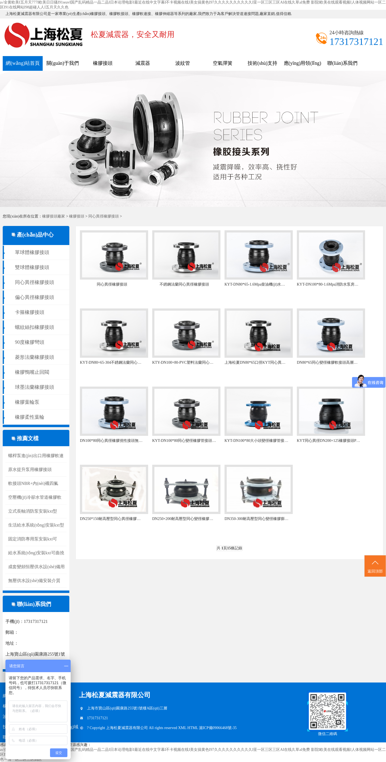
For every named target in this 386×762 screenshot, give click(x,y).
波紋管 (182, 63)
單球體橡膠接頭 (32, 252)
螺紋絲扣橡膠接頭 (34, 327)
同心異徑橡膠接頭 (103, 216)
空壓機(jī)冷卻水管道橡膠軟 (34, 497)
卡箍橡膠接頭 (29, 312)
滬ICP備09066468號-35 (217, 728)
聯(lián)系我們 (342, 63)
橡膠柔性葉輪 (29, 417)
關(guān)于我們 (62, 63)
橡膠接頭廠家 (53, 216)
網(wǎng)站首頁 (23, 63)
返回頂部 (375, 566)
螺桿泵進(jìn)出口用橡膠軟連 (36, 455)
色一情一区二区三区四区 (21, 759)
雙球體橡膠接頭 (32, 267)
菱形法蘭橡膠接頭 (34, 357)
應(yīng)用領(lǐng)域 (302, 65)
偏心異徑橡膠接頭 (34, 297)
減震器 (142, 63)
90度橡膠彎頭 (29, 342)
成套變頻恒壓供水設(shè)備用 (36, 566)
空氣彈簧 (222, 63)
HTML (193, 728)
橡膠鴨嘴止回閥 (32, 372)
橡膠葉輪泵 (27, 402)
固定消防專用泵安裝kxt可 (32, 539)
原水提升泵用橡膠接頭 (30, 469)
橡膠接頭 (103, 63)
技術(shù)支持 (262, 63)
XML (182, 728)
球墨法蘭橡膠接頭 (34, 387)
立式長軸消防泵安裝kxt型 (32, 511)
